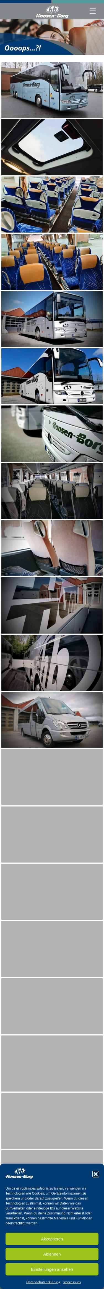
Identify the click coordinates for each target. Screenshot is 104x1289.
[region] (52, 37)
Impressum (72, 1282)
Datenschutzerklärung (43, 1282)
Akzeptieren (52, 1239)
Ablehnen (52, 1255)
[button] (95, 1175)
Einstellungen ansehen (52, 1270)
